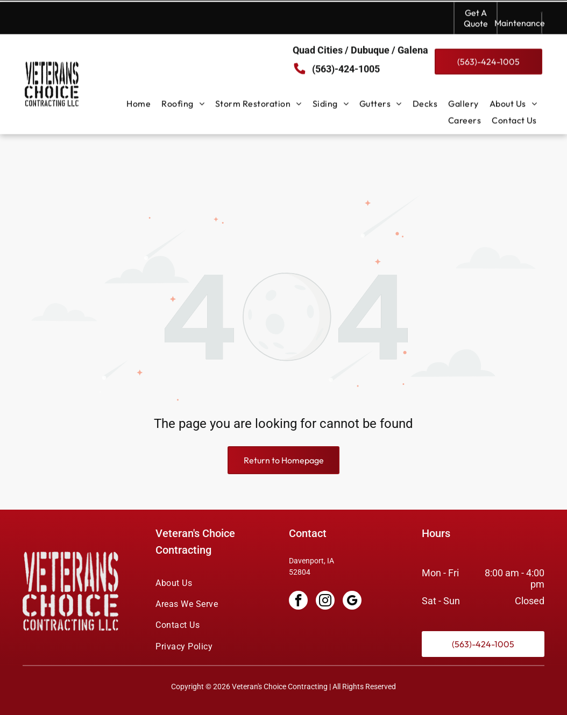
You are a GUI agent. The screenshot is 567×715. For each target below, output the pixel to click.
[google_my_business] (352, 574)
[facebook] (298, 574)
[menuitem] (138, 102)
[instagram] (325, 574)
